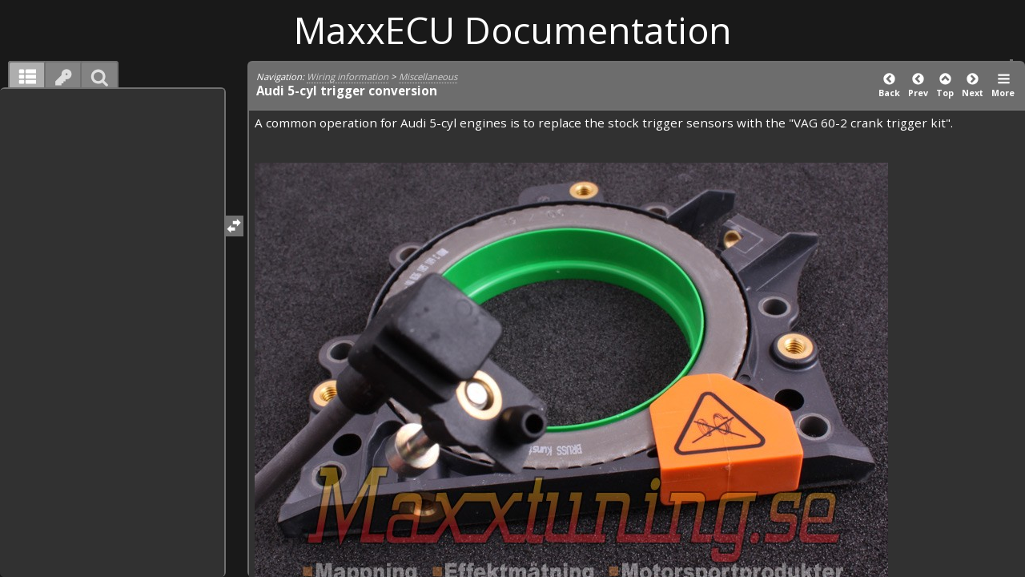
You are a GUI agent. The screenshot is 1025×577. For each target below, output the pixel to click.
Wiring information (347, 77)
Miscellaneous (428, 77)
